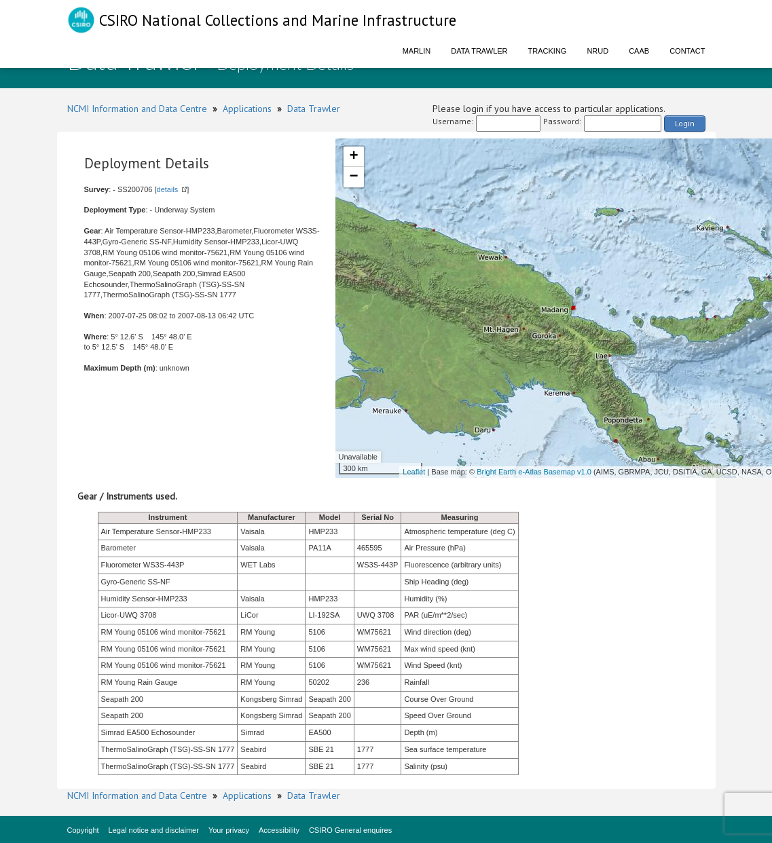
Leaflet (414, 472)
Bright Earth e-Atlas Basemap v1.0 (534, 472)
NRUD (597, 51)
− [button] (353, 177)
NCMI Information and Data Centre (137, 108)
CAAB (639, 51)
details (168, 189)
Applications (247, 108)
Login (685, 123)
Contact (687, 51)
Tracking (547, 51)
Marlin (417, 51)
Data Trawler (479, 51)
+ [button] (353, 157)
